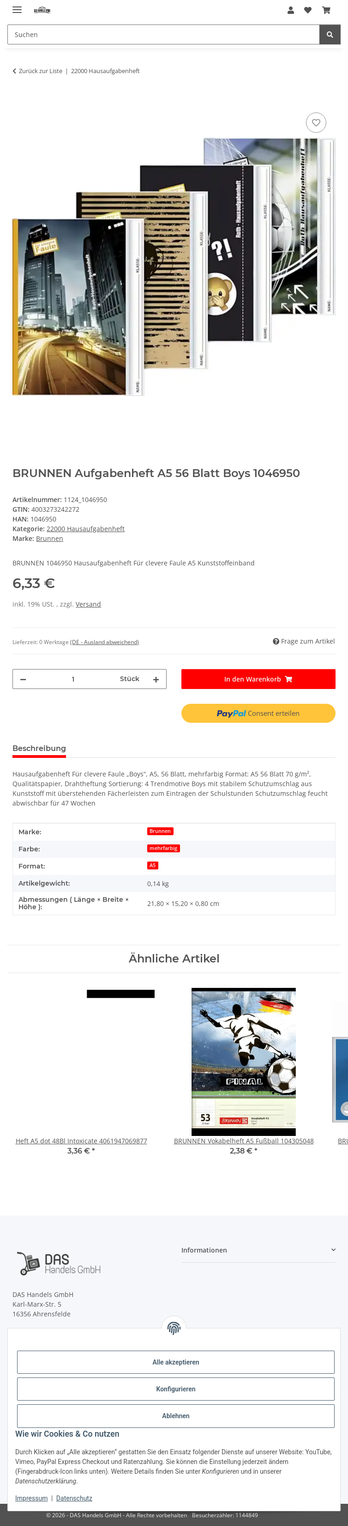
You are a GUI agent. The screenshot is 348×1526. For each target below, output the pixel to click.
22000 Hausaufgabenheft (86, 528)
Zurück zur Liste (40, 71)
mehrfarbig (163, 848)
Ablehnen (175, 1416)
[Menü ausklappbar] (17, 6)
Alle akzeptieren (175, 1362)
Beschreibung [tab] (39, 748)
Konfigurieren (175, 1389)
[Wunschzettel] (308, 10)
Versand (88, 604)
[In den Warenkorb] (19, 100)
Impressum (31, 1498)
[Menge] (73, 679)
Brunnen (160, 831)
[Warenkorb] (326, 10)
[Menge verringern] (23, 679)
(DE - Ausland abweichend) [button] (104, 642)
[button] (290, 10)
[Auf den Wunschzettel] (316, 122)
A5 (153, 865)
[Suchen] (163, 34)
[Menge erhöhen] (156, 679)
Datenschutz (74, 1498)
